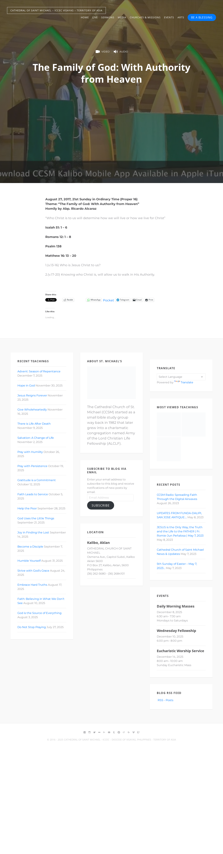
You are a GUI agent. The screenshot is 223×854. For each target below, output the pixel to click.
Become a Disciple (30, 546)
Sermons (107, 17)
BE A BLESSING (202, 17)
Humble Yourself (29, 560)
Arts (181, 17)
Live (95, 17)
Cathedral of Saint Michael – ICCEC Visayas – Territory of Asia (56, 10)
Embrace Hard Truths (32, 584)
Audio (120, 51)
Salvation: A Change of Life (35, 437)
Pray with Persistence (32, 466)
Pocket (108, 300)
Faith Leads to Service (32, 494)
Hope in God (26, 385)
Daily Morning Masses (175, 606)
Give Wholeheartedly (32, 409)
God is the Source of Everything (39, 613)
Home (85, 17)
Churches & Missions (145, 17)
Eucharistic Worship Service (180, 650)
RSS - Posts (165, 700)
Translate (183, 382)
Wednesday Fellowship (176, 630)
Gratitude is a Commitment (36, 480)
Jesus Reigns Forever (32, 395)
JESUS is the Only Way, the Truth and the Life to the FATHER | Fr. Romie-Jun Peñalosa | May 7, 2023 (180, 531)
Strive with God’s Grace (33, 570)
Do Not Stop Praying (31, 627)
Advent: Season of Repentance (38, 371)
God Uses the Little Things (35, 518)
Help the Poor (27, 508)
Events (169, 17)
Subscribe (101, 505)
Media (122, 17)
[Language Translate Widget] (181, 376)
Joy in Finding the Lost (33, 532)
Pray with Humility (30, 452)
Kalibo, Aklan (98, 542)
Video (102, 51)
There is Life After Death (34, 423)
